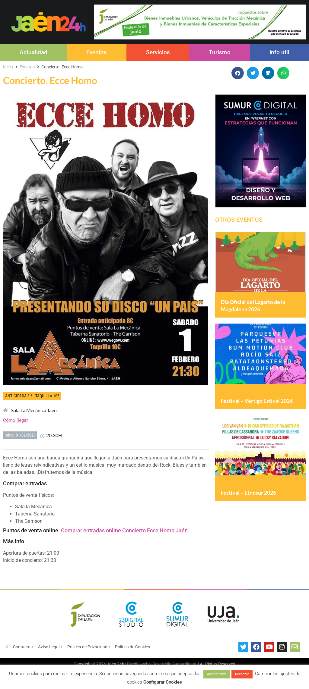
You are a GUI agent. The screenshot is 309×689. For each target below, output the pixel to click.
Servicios (158, 52)
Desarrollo (161, 664)
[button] (237, 73)
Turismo (220, 52)
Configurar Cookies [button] (162, 682)
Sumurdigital (184, 664)
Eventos (96, 52)
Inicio (8, 66)
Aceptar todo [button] (216, 674)
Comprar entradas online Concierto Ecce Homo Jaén (124, 530)
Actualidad (33, 52)
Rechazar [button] (242, 674)
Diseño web (137, 664)
